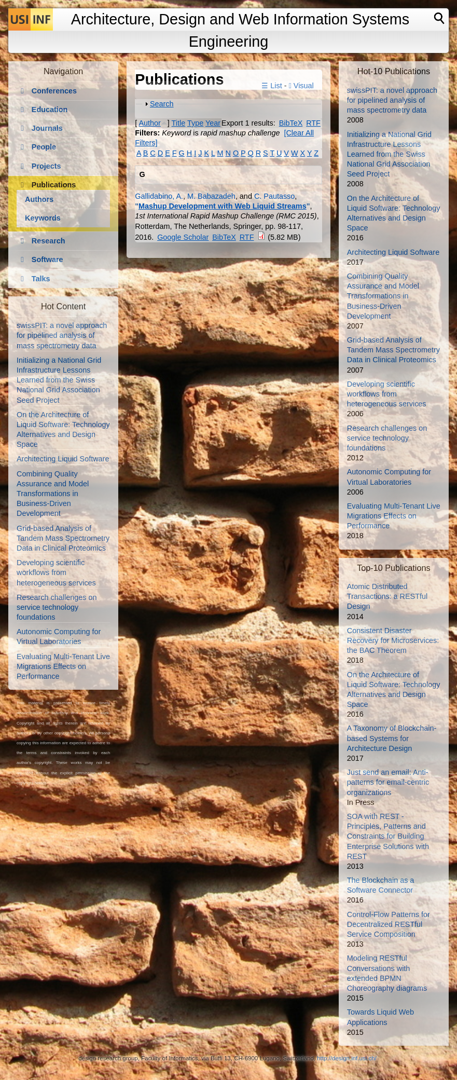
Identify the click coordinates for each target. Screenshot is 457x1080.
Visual (301, 85)
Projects (46, 166)
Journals (47, 128)
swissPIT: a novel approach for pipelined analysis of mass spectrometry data (62, 335)
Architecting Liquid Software (63, 459)
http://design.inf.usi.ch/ (347, 1058)
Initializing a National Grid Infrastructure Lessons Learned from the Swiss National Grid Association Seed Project (59, 380)
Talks (41, 278)
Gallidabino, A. (159, 196)
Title (179, 123)
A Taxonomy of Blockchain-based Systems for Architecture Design (392, 738)
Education (50, 109)
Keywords (43, 218)
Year (212, 123)
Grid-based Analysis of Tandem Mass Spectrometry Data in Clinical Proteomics (63, 538)
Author (149, 123)
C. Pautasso (274, 196)
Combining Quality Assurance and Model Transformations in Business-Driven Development (53, 494)
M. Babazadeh (211, 196)
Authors (39, 199)
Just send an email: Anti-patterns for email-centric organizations (388, 782)
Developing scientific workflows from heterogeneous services (56, 572)
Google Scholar (183, 237)
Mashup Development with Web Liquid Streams (223, 206)
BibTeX (291, 123)
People (44, 147)
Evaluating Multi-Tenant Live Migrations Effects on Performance (63, 666)
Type (195, 123)
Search (162, 104)
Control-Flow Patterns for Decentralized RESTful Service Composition (388, 924)
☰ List (271, 85)
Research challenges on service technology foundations (56, 607)
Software (47, 259)
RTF (313, 123)
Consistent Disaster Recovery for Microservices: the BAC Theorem (393, 640)
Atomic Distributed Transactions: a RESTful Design (387, 596)
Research (48, 240)
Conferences (54, 90)
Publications (54, 184)
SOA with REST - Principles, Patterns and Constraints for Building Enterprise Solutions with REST (388, 836)
